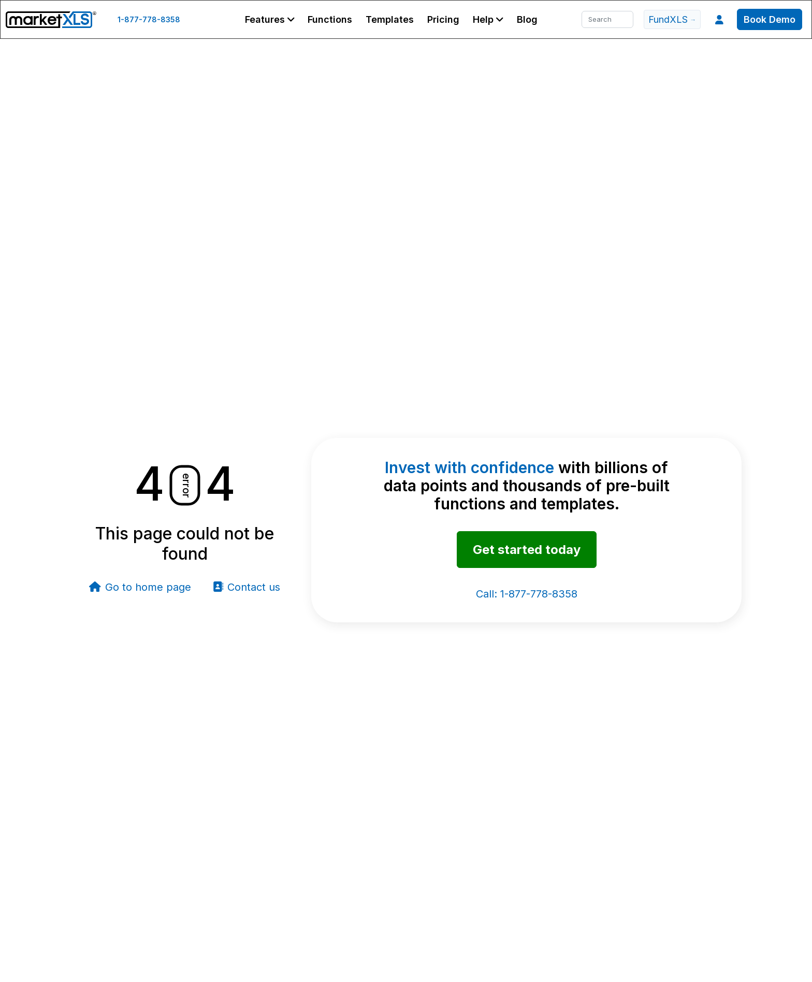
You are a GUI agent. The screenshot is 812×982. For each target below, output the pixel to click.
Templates (390, 19)
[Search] (607, 20)
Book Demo (769, 19)
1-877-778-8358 (149, 19)
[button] (270, 19)
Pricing (443, 19)
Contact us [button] (246, 587)
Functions (330, 19)
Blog (527, 19)
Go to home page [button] (140, 587)
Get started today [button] (527, 549)
